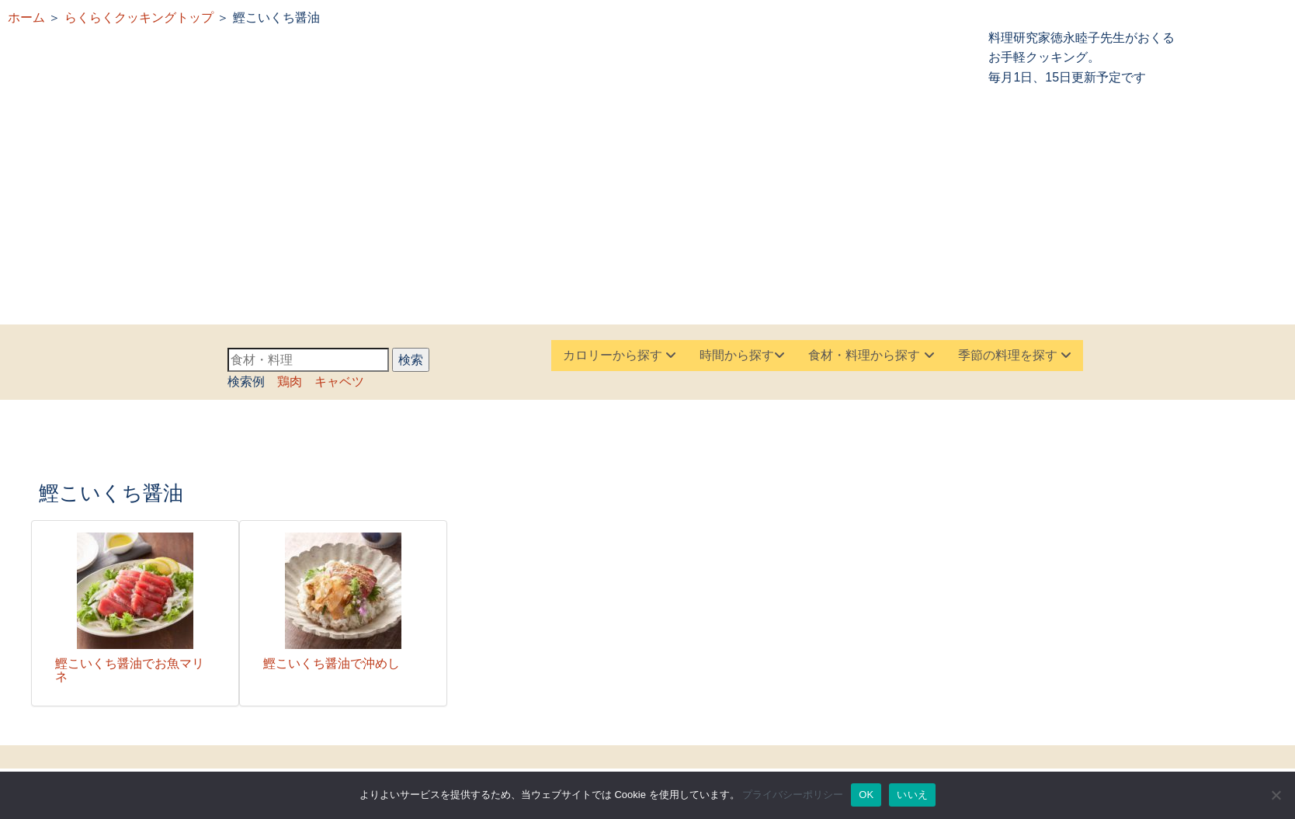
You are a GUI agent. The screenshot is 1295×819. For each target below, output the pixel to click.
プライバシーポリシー (792, 794)
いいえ (912, 794)
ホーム (26, 17)
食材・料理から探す (871, 355)
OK (866, 794)
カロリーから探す (619, 355)
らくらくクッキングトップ (139, 17)
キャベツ (339, 381)
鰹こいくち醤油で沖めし (331, 663)
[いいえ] (1275, 795)
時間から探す (742, 355)
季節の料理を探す (1014, 355)
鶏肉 (289, 381)
